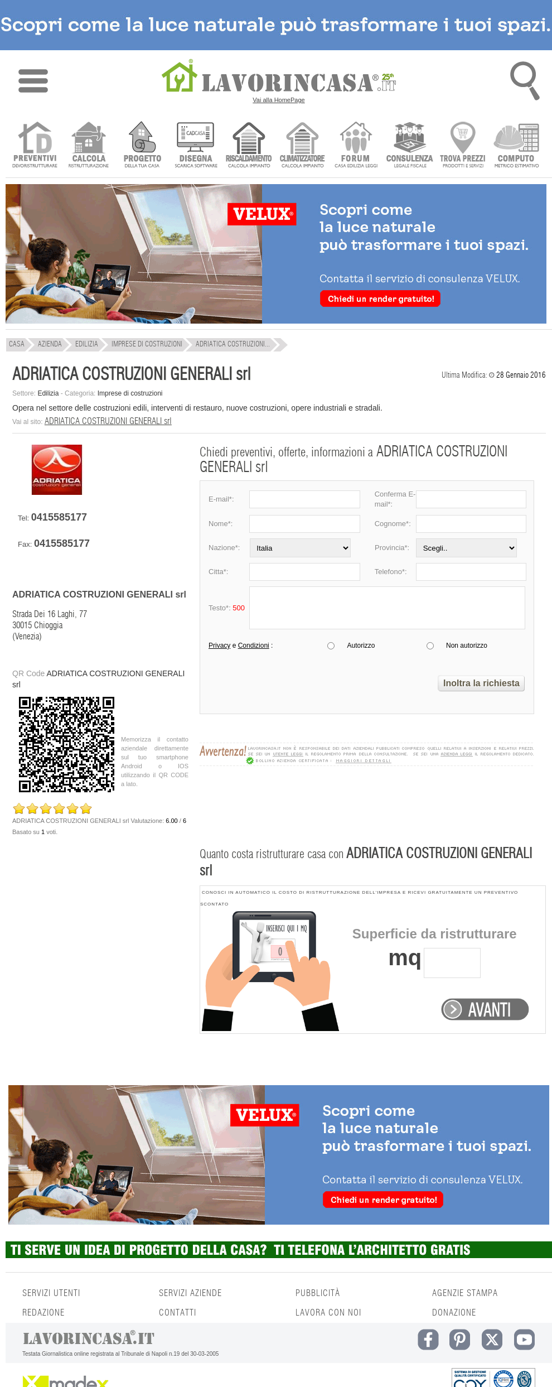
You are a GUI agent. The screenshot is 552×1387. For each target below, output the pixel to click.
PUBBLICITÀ (318, 1293)
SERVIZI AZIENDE (190, 1293)
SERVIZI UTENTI (51, 1293)
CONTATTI (177, 1312)
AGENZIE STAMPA (465, 1293)
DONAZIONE (454, 1312)
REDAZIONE (43, 1312)
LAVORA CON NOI (328, 1312)
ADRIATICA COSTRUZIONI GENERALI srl (108, 421)
